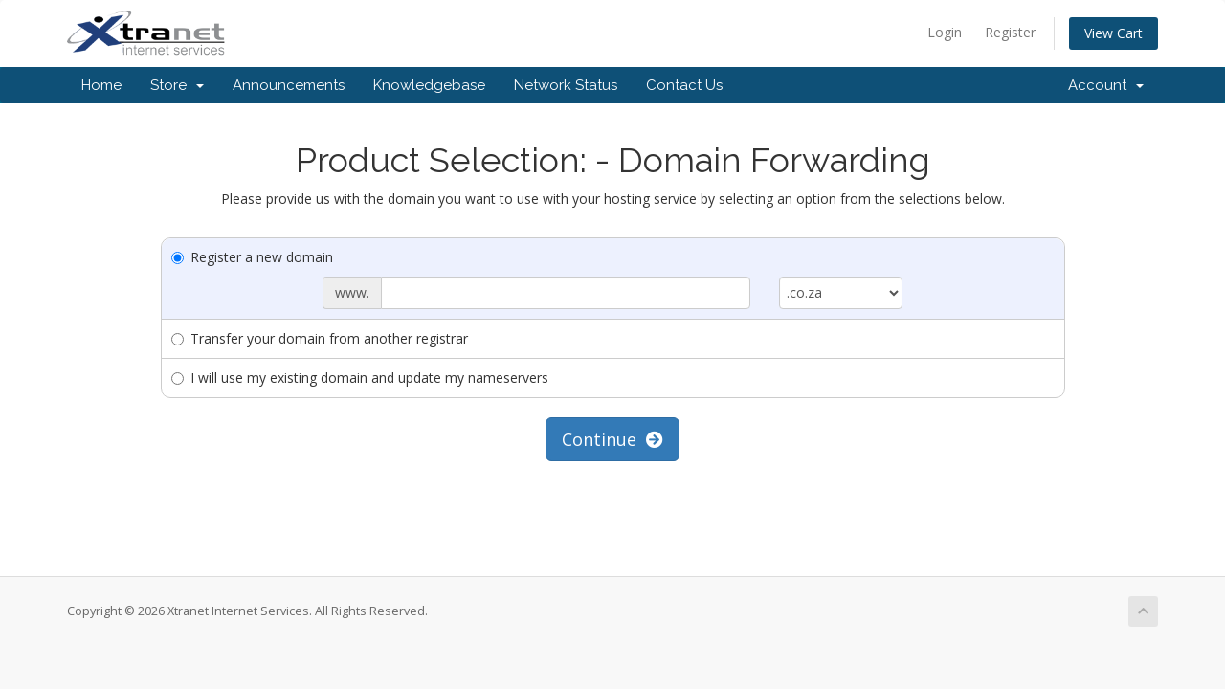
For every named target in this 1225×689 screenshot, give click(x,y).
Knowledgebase (429, 85)
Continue (612, 439)
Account (1106, 85)
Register (1010, 32)
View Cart (1113, 33)
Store (177, 85)
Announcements (289, 85)
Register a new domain (252, 257)
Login (944, 32)
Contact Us (684, 85)
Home (101, 85)
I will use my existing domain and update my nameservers (359, 377)
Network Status (565, 85)
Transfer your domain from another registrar (319, 338)
